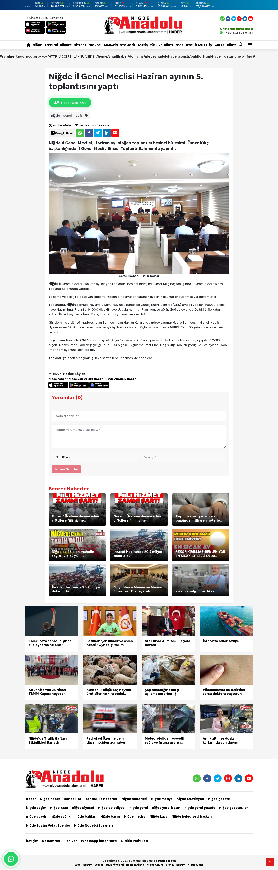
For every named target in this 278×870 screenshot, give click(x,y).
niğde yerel (138, 808)
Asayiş (143, 45)
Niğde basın (110, 816)
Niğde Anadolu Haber (120, 379)
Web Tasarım (83, 864)
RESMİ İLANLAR (196, 45)
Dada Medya (167, 860)
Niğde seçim (36, 808)
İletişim (32, 841)
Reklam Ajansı (135, 864)
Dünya (169, 45)
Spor (179, 45)
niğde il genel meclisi (69, 115)
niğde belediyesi (111, 808)
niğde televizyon (190, 799)
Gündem (66, 45)
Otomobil (128, 45)
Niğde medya (162, 799)
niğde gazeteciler (233, 808)
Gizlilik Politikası (134, 841)
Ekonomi (95, 45)
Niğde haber (57, 379)
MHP (173, 327)
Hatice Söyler (60, 125)
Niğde (53, 284)
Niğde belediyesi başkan (192, 816)
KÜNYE (232, 45)
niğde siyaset (83, 808)
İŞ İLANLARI (217, 45)
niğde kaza (59, 808)
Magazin (111, 45)
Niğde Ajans (195, 864)
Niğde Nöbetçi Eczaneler (94, 825)
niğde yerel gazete (199, 808)
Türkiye (156, 45)
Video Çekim (155, 864)
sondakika (72, 799)
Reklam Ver (51, 841)
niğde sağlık (60, 816)
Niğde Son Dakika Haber (86, 379)
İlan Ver (70, 841)
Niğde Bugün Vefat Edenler (48, 825)
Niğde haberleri (45, 45)
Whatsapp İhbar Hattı (99, 841)
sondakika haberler (101, 799)
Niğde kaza (159, 816)
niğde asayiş (36, 816)
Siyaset (80, 45)
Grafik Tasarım (175, 864)
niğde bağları (85, 816)
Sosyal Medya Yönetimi (109, 864)
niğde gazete (219, 799)
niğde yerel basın (166, 808)
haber (31, 799)
